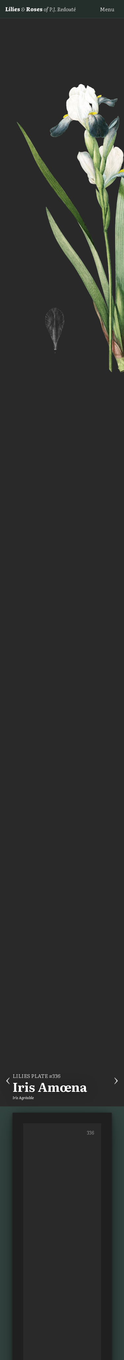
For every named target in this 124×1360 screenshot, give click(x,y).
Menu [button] (107, 9)
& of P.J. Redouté (40, 9)
